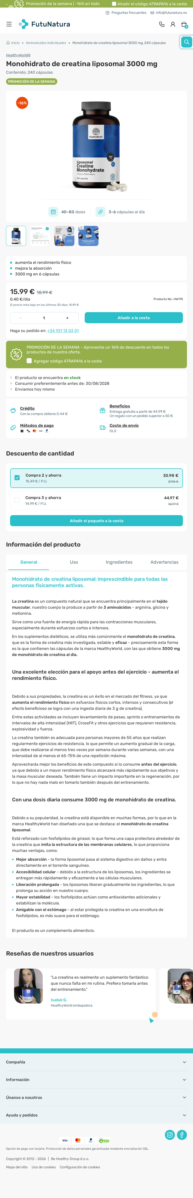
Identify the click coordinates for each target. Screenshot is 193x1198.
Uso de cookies (44, 1167)
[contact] (162, 24)
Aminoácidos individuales (46, 43)
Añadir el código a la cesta (152, 4)
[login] (173, 24)
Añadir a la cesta (134, 317)
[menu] (10, 24)
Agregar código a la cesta (68, 361)
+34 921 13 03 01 (63, 330)
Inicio (13, 43)
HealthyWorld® (18, 55)
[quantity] (44, 317)
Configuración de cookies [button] (80, 1167)
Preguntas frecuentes (126, 13)
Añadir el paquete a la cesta (96, 520)
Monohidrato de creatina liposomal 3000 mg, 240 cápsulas (119, 43)
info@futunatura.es (169, 13)
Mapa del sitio (17, 1167)
